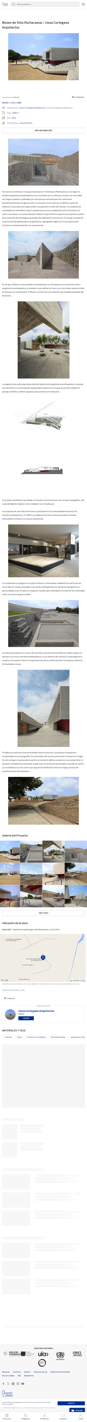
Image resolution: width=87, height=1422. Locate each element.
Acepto (71, 1403)
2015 (14, 117)
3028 (14, 112)
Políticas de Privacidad (43, 1402)
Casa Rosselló (26, 123)
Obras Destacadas (58, 1037)
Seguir (26, 1018)
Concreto (8, 1037)
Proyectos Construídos (36, 1037)
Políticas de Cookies (7, 1404)
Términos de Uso (32, 1402)
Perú (19, 102)
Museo (5, 102)
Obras (19, 1037)
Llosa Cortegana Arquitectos (32, 107)
